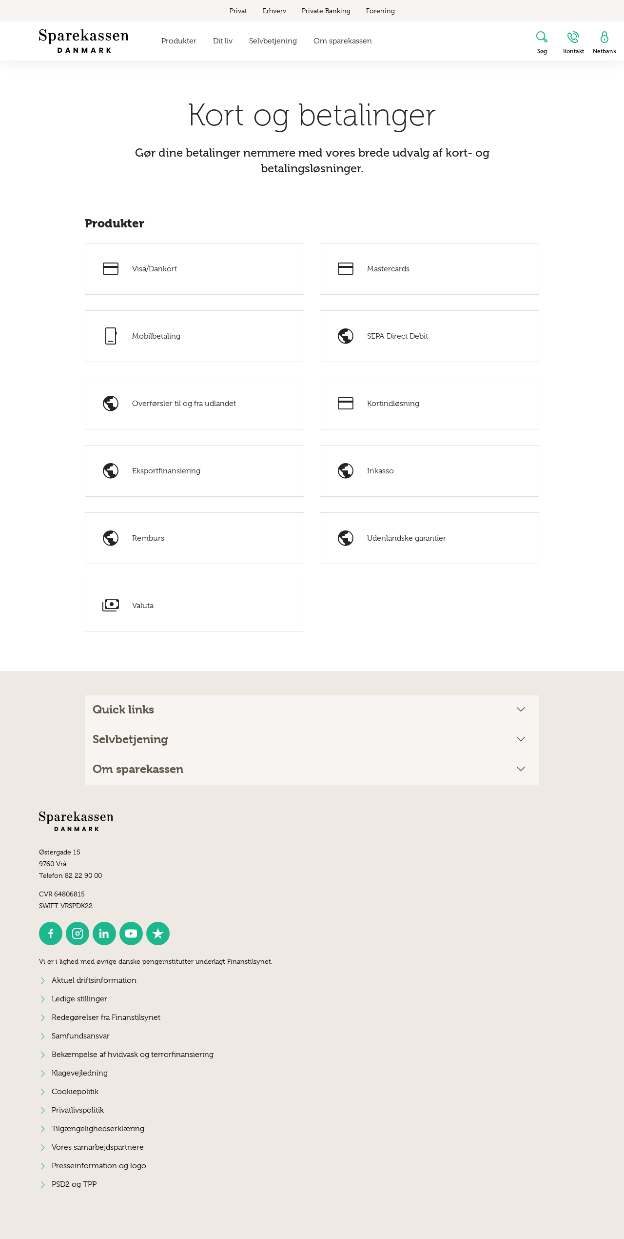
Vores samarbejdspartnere (98, 1147)
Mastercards (373, 269)
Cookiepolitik (75, 1091)
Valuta (127, 605)
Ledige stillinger (79, 999)
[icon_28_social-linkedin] (104, 933)
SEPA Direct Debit (382, 336)
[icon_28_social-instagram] (77, 933)
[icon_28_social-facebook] (50, 933)
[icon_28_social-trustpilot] (158, 933)
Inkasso (365, 471)
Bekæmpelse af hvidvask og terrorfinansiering (133, 1054)
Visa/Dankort (139, 269)
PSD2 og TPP (74, 1184)
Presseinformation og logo (99, 1165)
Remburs (132, 538)
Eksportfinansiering (150, 471)
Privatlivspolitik (78, 1110)
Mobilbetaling (140, 336)
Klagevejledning (80, 1073)
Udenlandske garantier (391, 538)
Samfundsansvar (81, 1036)
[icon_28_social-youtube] (131, 933)
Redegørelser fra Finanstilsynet (106, 1017)
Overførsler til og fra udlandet (168, 403)
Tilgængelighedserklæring (98, 1128)
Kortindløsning (377, 403)
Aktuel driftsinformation (94, 980)
